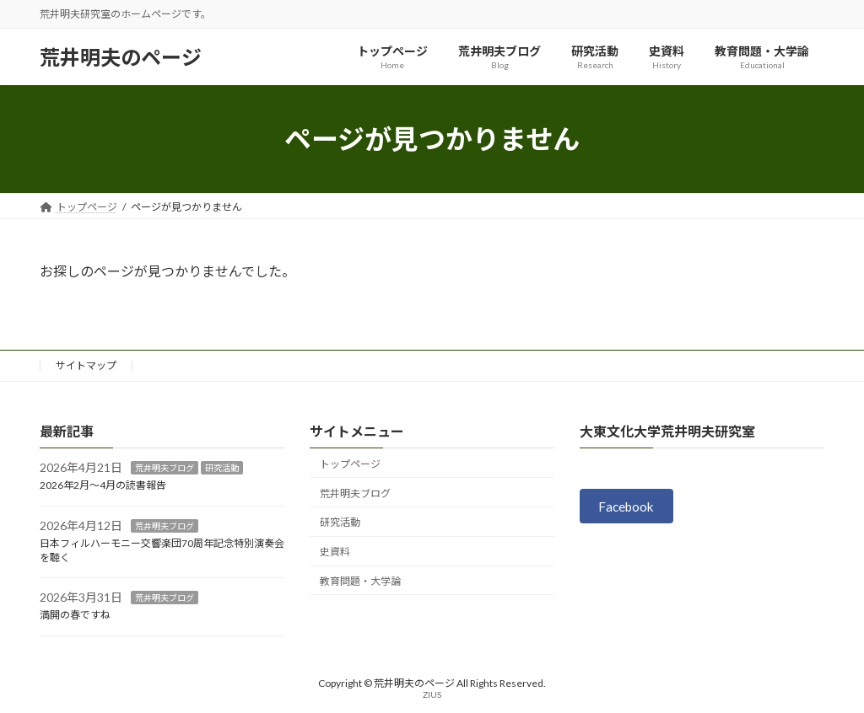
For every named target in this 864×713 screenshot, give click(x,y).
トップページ (350, 464)
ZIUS (432, 694)
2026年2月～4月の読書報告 (103, 485)
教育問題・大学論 (360, 581)
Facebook (628, 507)
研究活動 (222, 469)
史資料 (335, 551)
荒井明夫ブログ (164, 469)
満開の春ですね (75, 614)
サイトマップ (86, 365)
